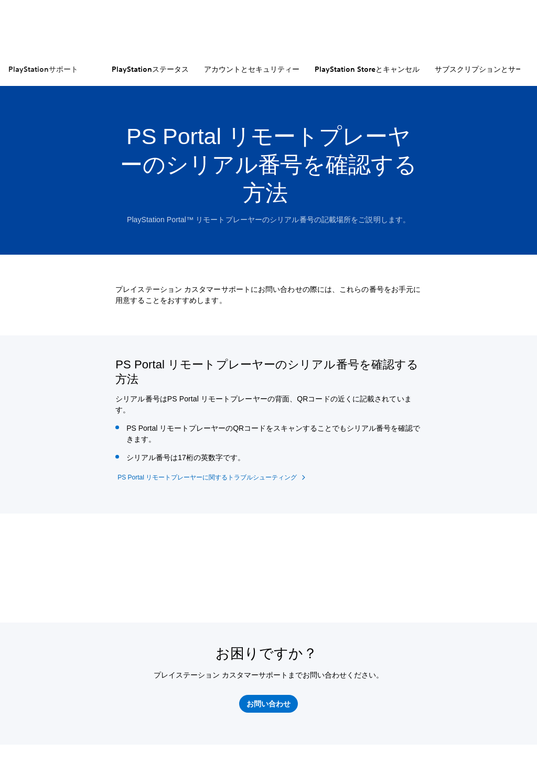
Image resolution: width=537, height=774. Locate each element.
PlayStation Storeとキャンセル (367, 69)
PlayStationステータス (150, 69)
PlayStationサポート (43, 69)
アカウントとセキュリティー (251, 69)
